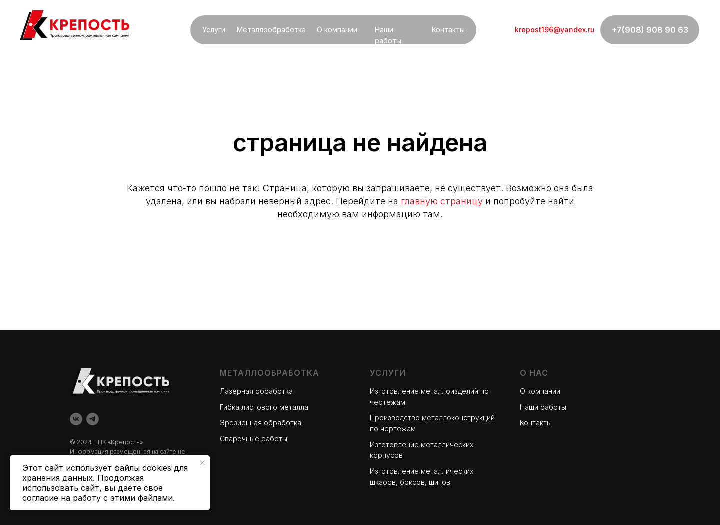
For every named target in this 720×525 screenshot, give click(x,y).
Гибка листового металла (264, 407)
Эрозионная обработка (261, 422)
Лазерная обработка (256, 391)
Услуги (214, 29)
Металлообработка (271, 29)
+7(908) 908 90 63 (650, 30)
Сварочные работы (254, 438)
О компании (337, 29)
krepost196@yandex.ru (555, 29)
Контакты (448, 29)
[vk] (76, 419)
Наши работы (543, 407)
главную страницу (442, 201)
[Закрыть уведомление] (203, 463)
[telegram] (92, 419)
